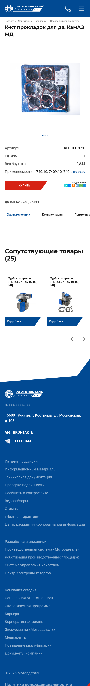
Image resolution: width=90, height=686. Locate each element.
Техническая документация (28, 477)
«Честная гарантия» (22, 516)
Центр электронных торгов (28, 573)
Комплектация (52, 214)
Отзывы (12, 509)
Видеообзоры (16, 501)
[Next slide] (82, 339)
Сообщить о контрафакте (26, 493)
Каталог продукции (21, 461)
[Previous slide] (73, 339)
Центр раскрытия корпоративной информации (45, 524)
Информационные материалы (30, 469)
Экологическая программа (28, 606)
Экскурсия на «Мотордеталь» (30, 629)
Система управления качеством (32, 565)
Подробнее (79, 172)
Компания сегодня (21, 590)
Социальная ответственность (30, 598)
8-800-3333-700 (17, 405)
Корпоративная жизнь (24, 622)
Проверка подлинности (25, 485)
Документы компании (24, 653)
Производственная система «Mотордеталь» (42, 549)
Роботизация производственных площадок (42, 557)
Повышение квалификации (28, 645)
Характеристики (18, 214)
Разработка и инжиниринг (27, 541)
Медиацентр (15, 637)
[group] (24, 299)
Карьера (12, 614)
